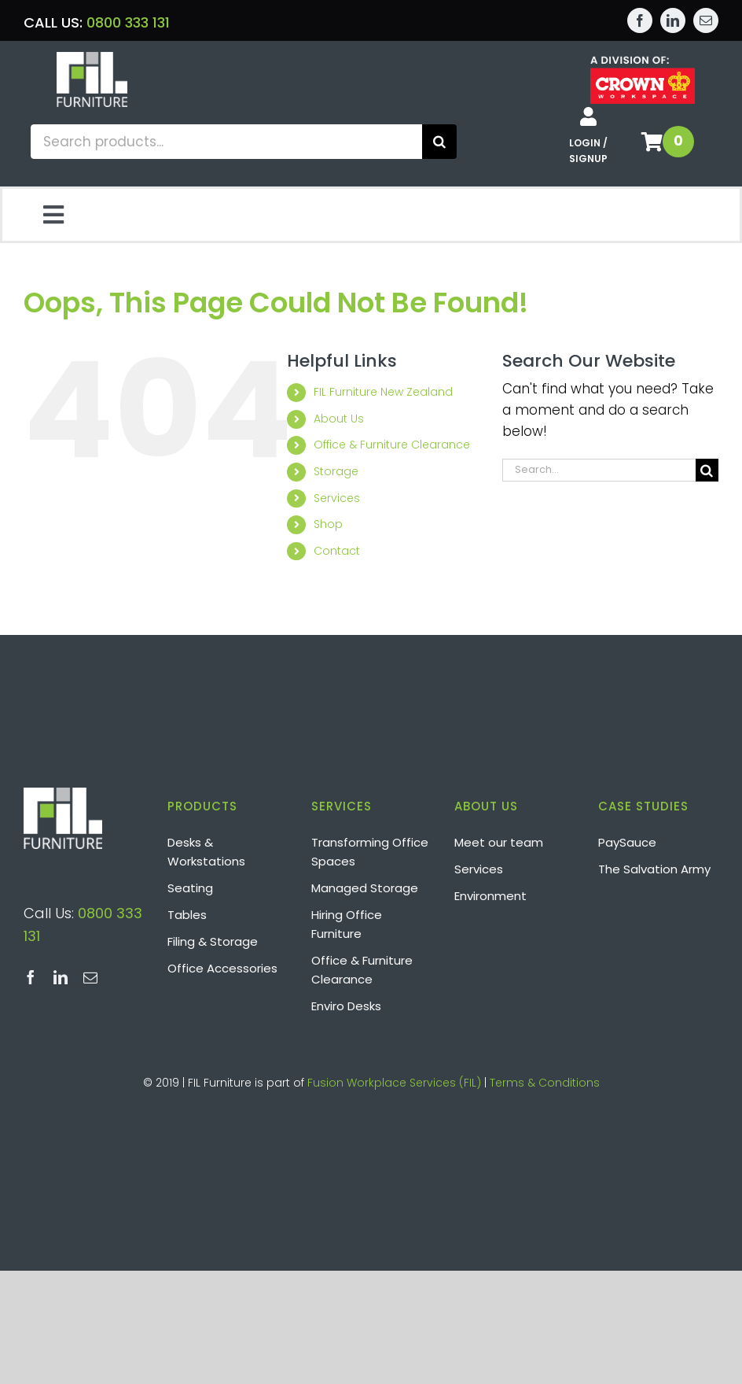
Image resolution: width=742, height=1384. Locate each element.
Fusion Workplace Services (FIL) (394, 1083)
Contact (337, 551)
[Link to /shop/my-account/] (588, 116)
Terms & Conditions (545, 1083)
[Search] (439, 141)
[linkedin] (672, 20)
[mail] (705, 20)
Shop (328, 524)
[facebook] (639, 20)
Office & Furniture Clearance (392, 444)
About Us (339, 418)
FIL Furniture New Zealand (383, 392)
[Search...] (599, 470)
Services (337, 498)
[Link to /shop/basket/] (652, 141)
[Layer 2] (92, 58)
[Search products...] (226, 141)
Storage (336, 471)
